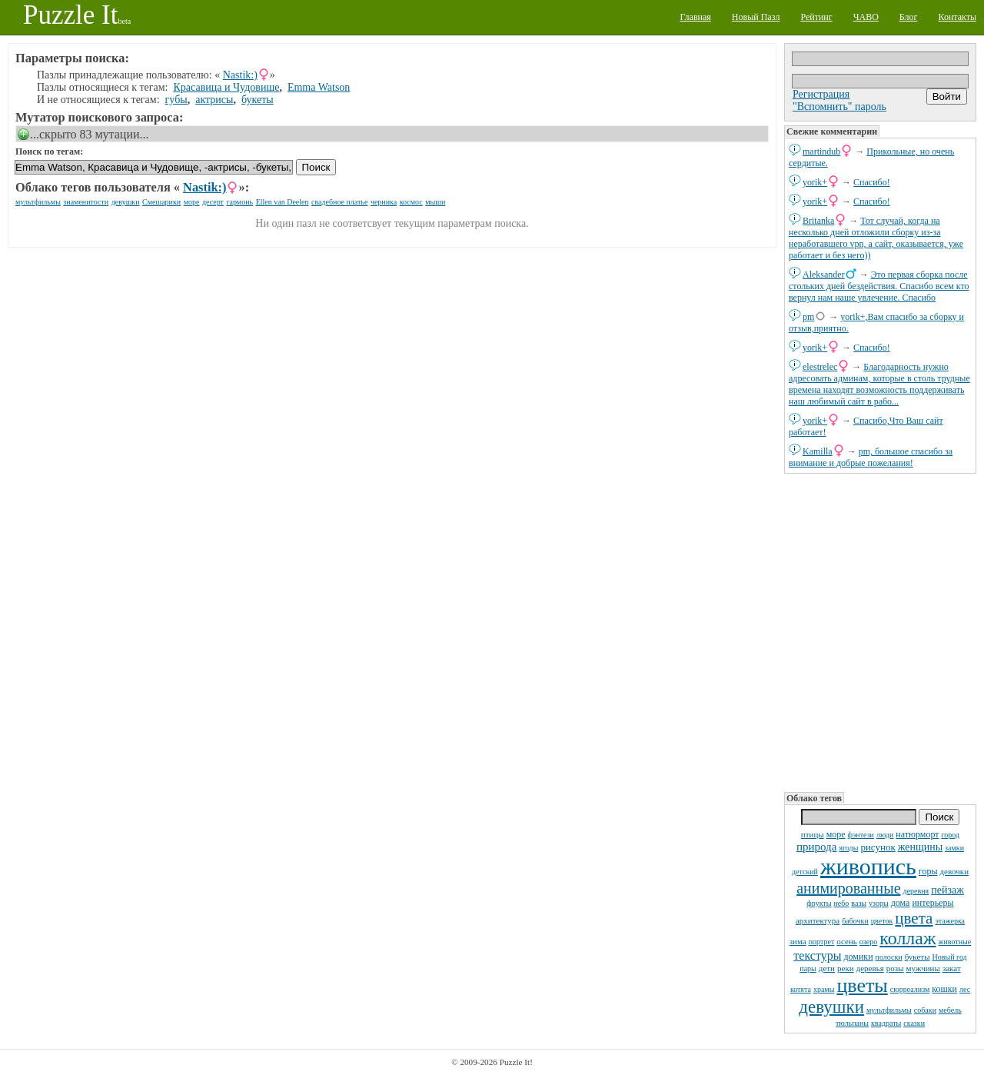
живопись (868, 866)
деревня (916, 891)
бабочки (855, 921)
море (836, 834)
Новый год (949, 957)
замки (954, 848)
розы (895, 968)
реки (845, 968)
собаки (925, 1010)
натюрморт (917, 834)
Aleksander (824, 274)
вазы (858, 903)
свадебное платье (339, 202)
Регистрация (821, 94)
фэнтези (861, 834)
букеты (917, 956)
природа (816, 846)
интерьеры (932, 902)
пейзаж (947, 890)
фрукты (818, 903)
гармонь (239, 202)
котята (800, 989)
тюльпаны (852, 1023)
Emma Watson (319, 87)
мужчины (923, 968)
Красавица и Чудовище (227, 87)
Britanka (818, 220)
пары (808, 968)
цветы (861, 985)
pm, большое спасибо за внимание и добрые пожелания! (870, 457)
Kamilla (818, 451)
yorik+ (815, 182)
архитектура (817, 920)
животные (955, 941)
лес (964, 989)
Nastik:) (240, 75)
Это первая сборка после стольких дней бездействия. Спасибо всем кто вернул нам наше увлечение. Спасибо (879, 286)
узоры (879, 903)
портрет (822, 941)
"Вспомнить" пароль (839, 106)
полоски (889, 957)
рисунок (877, 847)
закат (951, 968)
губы (176, 99)
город (951, 834)
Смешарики (161, 202)
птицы (812, 834)
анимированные (848, 888)
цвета (913, 918)
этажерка (950, 921)
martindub (821, 151)
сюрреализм (909, 989)
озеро (868, 941)
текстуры (817, 955)
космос (411, 202)
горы (928, 871)
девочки (954, 871)
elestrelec (820, 366)
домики (858, 956)
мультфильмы (889, 1010)
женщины (920, 847)
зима (798, 941)
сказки (914, 1023)
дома (900, 902)
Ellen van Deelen (282, 202)
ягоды (848, 848)
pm (808, 316)
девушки (831, 1007)
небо (841, 903)
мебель (950, 1010)
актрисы (214, 99)
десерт (213, 202)
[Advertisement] (880, 631)
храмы (824, 989)
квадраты (886, 1023)
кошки (944, 988)
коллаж (907, 938)
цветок (882, 921)
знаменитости (85, 202)
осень (846, 941)
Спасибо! (871, 182)
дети (827, 968)
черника (384, 202)
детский (805, 871)
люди (884, 834)
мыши (435, 202)
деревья (870, 968)
